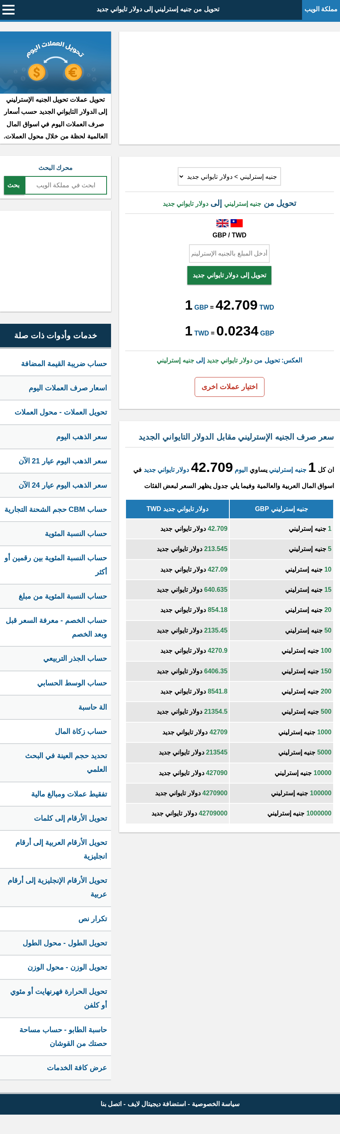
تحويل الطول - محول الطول (65, 943)
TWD (266, 307)
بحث (13, 185)
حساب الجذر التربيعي (75, 658)
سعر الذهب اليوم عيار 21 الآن (63, 461)
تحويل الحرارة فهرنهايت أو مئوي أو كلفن (58, 998)
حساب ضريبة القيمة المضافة (64, 364)
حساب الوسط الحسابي (72, 683)
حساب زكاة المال (81, 731)
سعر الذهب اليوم (81, 437)
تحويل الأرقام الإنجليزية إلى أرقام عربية (57, 887)
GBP (201, 307)
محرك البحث (55, 167)
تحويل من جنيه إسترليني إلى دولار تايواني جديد (158, 9)
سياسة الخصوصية (215, 1103)
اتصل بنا (111, 1103)
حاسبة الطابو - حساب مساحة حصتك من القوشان (63, 1037)
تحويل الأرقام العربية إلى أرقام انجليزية (61, 849)
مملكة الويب (321, 9)
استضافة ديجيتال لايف (157, 1103)
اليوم (241, 469)
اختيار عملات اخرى (229, 387)
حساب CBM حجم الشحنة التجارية (55, 509)
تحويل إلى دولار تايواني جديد (229, 275)
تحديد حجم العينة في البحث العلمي (66, 762)
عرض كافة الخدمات (77, 1068)
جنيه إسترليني (287, 469)
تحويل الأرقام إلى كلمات (70, 818)
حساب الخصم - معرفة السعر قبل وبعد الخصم (56, 627)
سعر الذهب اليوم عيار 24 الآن (63, 485)
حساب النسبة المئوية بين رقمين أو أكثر (55, 565)
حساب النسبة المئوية (76, 534)
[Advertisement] (229, 88)
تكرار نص (92, 919)
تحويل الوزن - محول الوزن (67, 967)
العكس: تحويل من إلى (229, 360)
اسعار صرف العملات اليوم (68, 388)
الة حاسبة (92, 707)
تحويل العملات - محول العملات (61, 412)
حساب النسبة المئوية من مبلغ (63, 596)
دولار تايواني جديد (166, 469)
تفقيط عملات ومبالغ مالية (69, 794)
